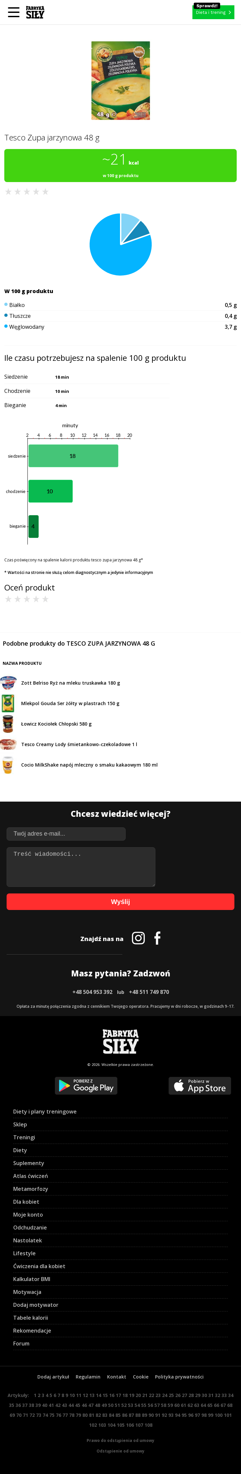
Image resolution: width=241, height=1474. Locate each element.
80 (85, 1415)
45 (77, 1405)
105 (121, 1425)
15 (105, 1395)
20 (138, 1395)
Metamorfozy (30, 1188)
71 (25, 1415)
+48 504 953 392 (92, 992)
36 (18, 1405)
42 (57, 1405)
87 (131, 1415)
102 (93, 1425)
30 (204, 1395)
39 (38, 1405)
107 (139, 1425)
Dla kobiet (26, 1201)
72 (32, 1415)
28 (191, 1395)
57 (157, 1405)
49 (104, 1405)
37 (24, 1405)
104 (111, 1425)
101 (228, 1415)
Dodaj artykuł (53, 1377)
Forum (21, 1343)
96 (190, 1415)
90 (151, 1415)
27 (184, 1395)
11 (78, 1395)
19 (131, 1395)
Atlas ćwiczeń (30, 1176)
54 (137, 1405)
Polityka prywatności (179, 1377)
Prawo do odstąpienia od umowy (120, 1440)
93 (171, 1415)
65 (210, 1405)
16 (111, 1395)
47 (91, 1405)
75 (52, 1415)
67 (223, 1405)
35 (11, 1405)
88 (138, 1415)
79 (78, 1415)
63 (196, 1405)
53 (130, 1405)
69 (12, 1415)
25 (171, 1395)
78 (71, 1415)
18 (125, 1395)
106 (130, 1425)
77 (65, 1415)
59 (170, 1405)
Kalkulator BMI (31, 1279)
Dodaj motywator (36, 1304)
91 (157, 1415)
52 (124, 1405)
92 (164, 1415)
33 (224, 1395)
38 (31, 1405)
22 (151, 1395)
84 (111, 1415)
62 (190, 1405)
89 (144, 1415)
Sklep (20, 1124)
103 (102, 1425)
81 (91, 1415)
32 (217, 1395)
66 (216, 1405)
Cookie (140, 1377)
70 (18, 1415)
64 (203, 1405)
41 (51, 1405)
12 (85, 1395)
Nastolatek (27, 1240)
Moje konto (28, 1214)
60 (177, 1405)
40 (44, 1405)
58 (163, 1405)
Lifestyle (24, 1253)
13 (92, 1395)
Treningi (24, 1137)
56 (150, 1405)
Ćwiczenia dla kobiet (39, 1266)
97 (197, 1415)
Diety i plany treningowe (45, 1111)
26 (178, 1395)
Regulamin (88, 1377)
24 (164, 1395)
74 (45, 1415)
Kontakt (116, 1377)
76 (58, 1415)
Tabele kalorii (30, 1317)
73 (38, 1415)
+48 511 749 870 (149, 992)
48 (97, 1405)
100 (218, 1415)
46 (84, 1405)
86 (124, 1415)
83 (104, 1415)
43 (64, 1405)
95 (184, 1415)
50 (110, 1405)
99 (210, 1415)
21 (144, 1395)
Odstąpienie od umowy (120, 1451)
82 (98, 1415)
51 (117, 1405)
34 (230, 1395)
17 (118, 1395)
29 (197, 1395)
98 (204, 1415)
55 (143, 1405)
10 (72, 1395)
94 (177, 1415)
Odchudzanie (30, 1227)
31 (211, 1395)
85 (118, 1415)
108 (148, 1425)
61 (183, 1405)
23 (158, 1395)
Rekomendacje (32, 1330)
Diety (20, 1150)
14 (98, 1395)
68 (229, 1405)
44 (71, 1405)
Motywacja (27, 1292)
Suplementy (28, 1163)
